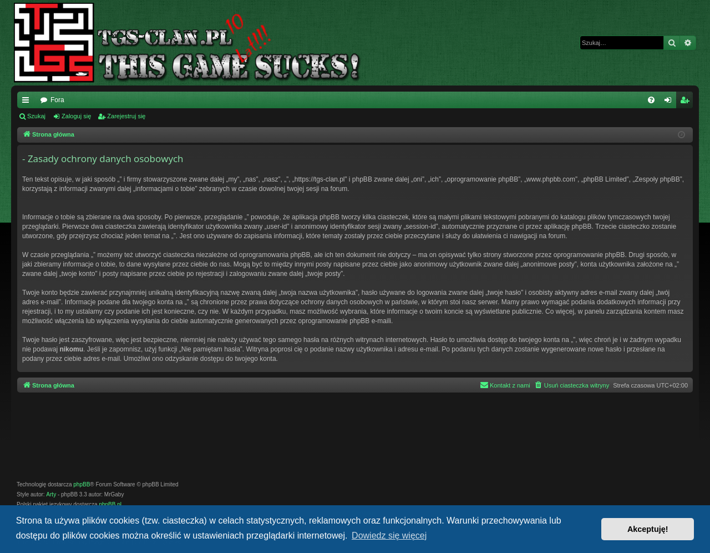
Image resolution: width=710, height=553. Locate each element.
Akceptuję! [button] (647, 529)
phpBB (81, 484)
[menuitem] (651, 100)
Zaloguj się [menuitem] (670, 102)
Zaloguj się (76, 116)
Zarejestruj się (126, 116)
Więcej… (28, 102)
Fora (57, 100)
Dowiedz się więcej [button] (389, 535)
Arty (51, 494)
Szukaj (36, 116)
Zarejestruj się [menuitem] (687, 102)
